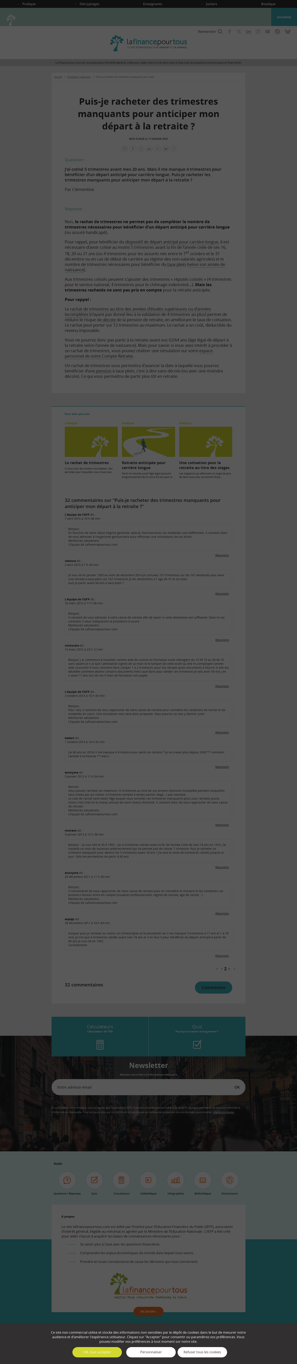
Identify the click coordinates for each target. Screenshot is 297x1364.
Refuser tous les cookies (202, 1352)
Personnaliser (151, 1352)
